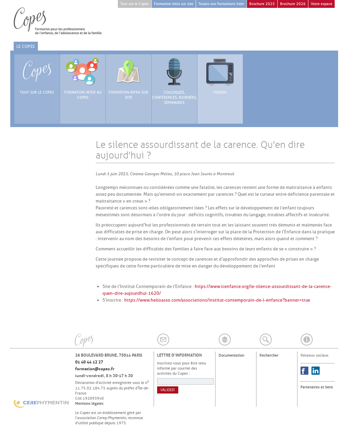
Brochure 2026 (293, 4)
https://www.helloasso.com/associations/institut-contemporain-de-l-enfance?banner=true (217, 300)
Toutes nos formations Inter (221, 4)
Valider (168, 390)
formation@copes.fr (94, 369)
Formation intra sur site (173, 4)
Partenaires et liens (317, 387)
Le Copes (25, 46)
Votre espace (321, 4)
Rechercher (269, 355)
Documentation (231, 355)
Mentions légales (89, 403)
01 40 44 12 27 (89, 362)
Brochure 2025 (262, 4)
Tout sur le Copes (134, 4)
